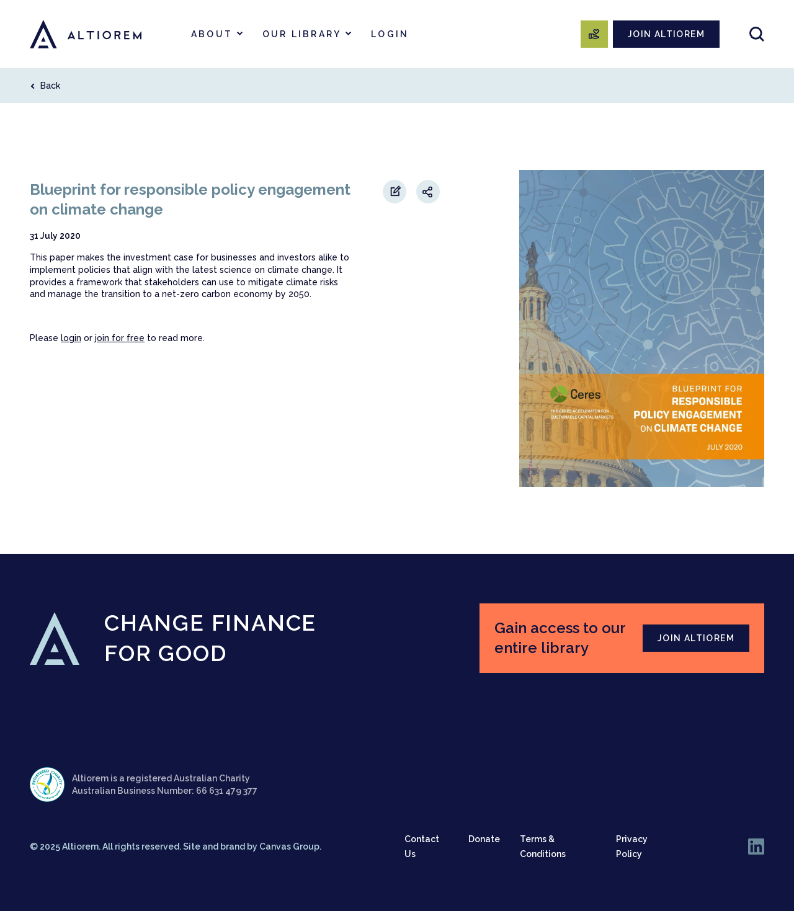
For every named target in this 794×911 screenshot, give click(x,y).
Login (390, 34)
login (71, 338)
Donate (484, 839)
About (212, 34)
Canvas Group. (290, 846)
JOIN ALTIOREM (666, 34)
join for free (120, 338)
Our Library (301, 34)
